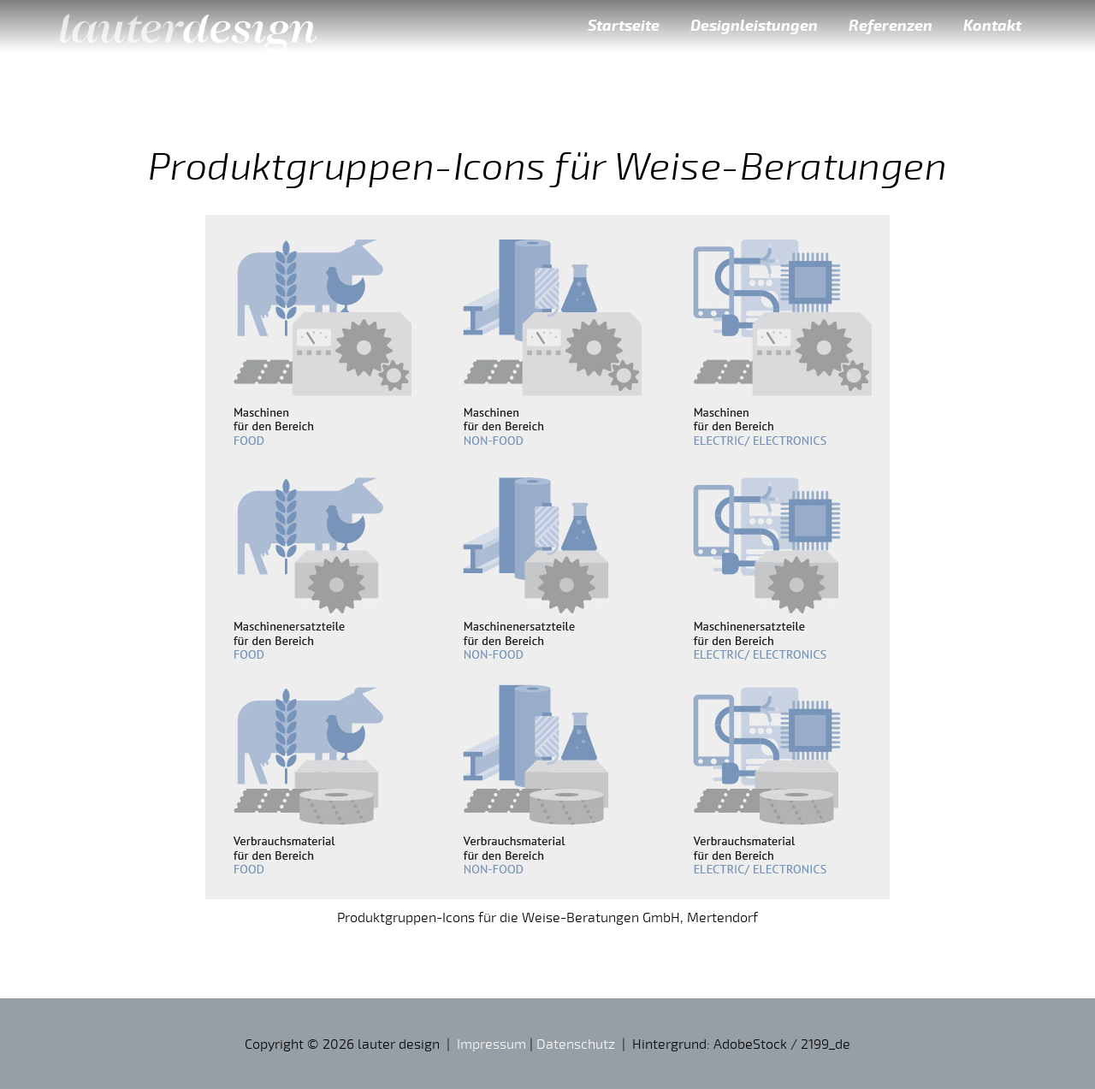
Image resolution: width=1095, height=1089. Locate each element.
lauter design (188, 25)
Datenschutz (575, 1043)
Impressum (491, 1043)
